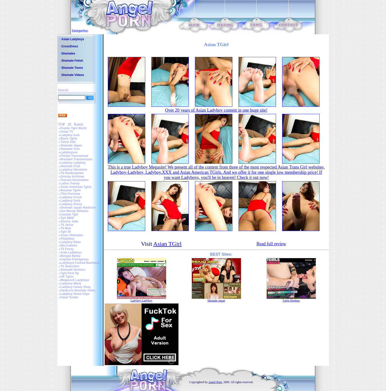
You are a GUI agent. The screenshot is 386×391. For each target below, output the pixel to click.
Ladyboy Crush (71, 197)
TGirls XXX (68, 142)
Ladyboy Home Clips (75, 294)
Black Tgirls (69, 138)
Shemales (68, 53)
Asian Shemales (72, 235)
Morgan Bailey (71, 256)
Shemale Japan (71, 145)
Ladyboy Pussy (71, 204)
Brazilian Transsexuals (76, 159)
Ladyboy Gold (70, 200)
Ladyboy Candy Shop (76, 287)
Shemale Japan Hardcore (78, 207)
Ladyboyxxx (69, 152)
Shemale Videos (73, 75)
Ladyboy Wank (71, 283)
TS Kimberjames (72, 173)
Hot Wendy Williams (75, 211)
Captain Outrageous (75, 259)
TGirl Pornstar (70, 194)
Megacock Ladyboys (75, 280)
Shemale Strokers (73, 269)
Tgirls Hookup (291, 300)
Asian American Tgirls (76, 187)
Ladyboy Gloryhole (74, 169)
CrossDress (70, 46)
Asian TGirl (167, 244)
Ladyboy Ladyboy (73, 162)
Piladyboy (68, 238)
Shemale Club (70, 166)
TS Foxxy (67, 249)
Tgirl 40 (66, 231)
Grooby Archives (72, 176)
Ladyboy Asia (70, 135)
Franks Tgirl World (74, 128)
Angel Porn (215, 382)
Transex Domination (75, 180)
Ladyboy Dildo (71, 242)
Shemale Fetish (72, 60)
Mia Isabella (69, 245)
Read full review (271, 243)
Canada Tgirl (70, 214)
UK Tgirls (67, 276)
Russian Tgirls (71, 190)
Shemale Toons (72, 68)
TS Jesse (67, 225)
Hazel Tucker (70, 297)
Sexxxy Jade (69, 221)
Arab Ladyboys (71, 252)
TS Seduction (70, 266)
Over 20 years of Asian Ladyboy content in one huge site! (216, 110)
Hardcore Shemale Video (78, 290)
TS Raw (66, 228)
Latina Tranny (70, 183)
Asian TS (67, 131)
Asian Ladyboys (73, 39)
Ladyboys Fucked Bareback (80, 263)
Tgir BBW (67, 218)
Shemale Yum (70, 149)
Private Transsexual (74, 156)
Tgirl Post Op (70, 273)
